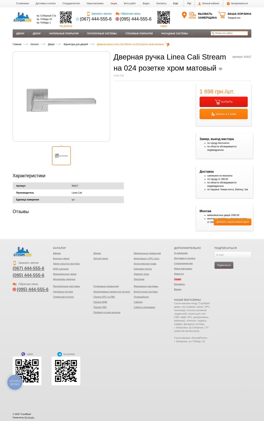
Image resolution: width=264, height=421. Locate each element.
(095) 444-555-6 (135, 18)
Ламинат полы (141, 274)
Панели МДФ (100, 302)
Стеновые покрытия (139, 33)
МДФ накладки (61, 269)
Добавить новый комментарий (232, 222)
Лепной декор (100, 258)
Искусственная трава (145, 263)
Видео (146, 3)
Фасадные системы (174, 33)
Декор (37, 33)
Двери (20, 33)
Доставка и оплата (46, 3)
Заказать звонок (99, 13)
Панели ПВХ (100, 307)
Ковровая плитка (143, 269)
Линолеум (139, 279)
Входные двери (61, 258)
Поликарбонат (141, 297)
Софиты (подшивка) (144, 307)
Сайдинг (138, 302)
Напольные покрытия (64, 33)
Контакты (161, 3)
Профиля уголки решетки (106, 312)
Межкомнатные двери (64, 274)
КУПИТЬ (224, 102)
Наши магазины (95, 3)
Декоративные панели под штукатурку (113, 291)
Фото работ (130, 3)
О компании (22, 3)
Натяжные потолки (63, 291)
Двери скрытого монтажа (66, 263)
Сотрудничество (71, 3)
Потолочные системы (102, 33)
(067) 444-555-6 (96, 18)
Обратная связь (128, 13)
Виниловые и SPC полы (146, 258)
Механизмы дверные (64, 279)
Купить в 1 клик (223, 114)
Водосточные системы (146, 291)
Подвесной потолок (63, 297)
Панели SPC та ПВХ (104, 297)
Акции (113, 3)
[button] (176, 3)
